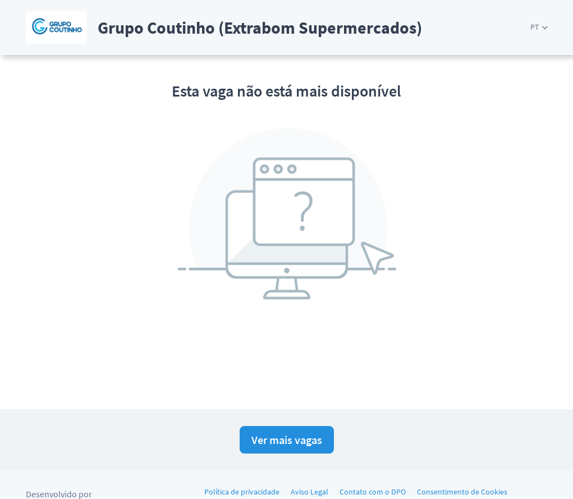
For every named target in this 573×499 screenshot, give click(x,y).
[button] (539, 27)
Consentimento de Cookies (462, 491)
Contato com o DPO (373, 491)
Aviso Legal (309, 491)
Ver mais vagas (286, 440)
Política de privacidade (241, 491)
